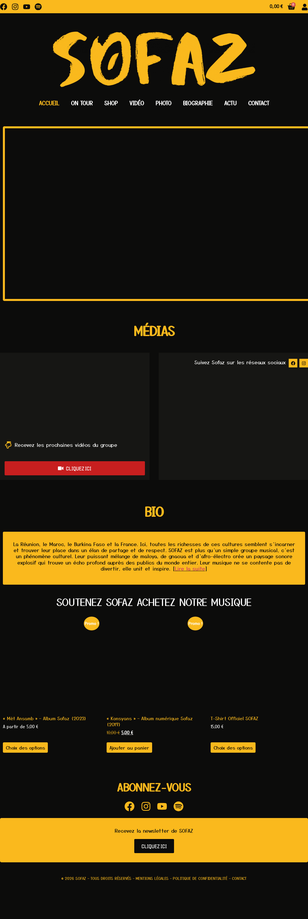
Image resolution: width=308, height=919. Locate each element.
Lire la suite (190, 568)
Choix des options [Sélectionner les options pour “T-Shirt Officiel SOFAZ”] (233, 747)
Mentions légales (152, 878)
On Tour (82, 103)
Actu (230, 103)
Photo (163, 103)
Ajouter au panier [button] (129, 747)
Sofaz (80, 878)
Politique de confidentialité (200, 878)
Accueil (49, 103)
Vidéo (136, 103)
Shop (111, 103)
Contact (258, 103)
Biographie (198, 103)
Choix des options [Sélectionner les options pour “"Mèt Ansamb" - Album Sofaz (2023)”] (25, 747)
